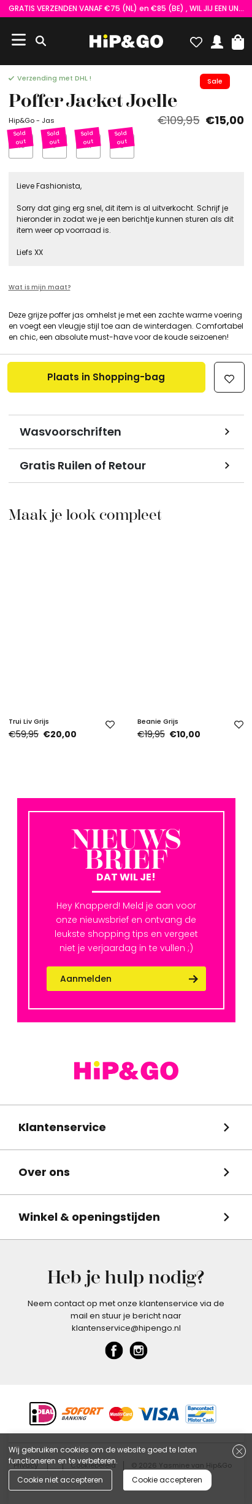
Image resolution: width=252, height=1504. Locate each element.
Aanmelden (86, 979)
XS (20, 145)
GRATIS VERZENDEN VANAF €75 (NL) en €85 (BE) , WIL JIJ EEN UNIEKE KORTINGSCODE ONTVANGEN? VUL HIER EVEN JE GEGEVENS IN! (126, 8)
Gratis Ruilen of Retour (83, 465)
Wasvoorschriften (70, 431)
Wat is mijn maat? (40, 287)
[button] (238, 39)
